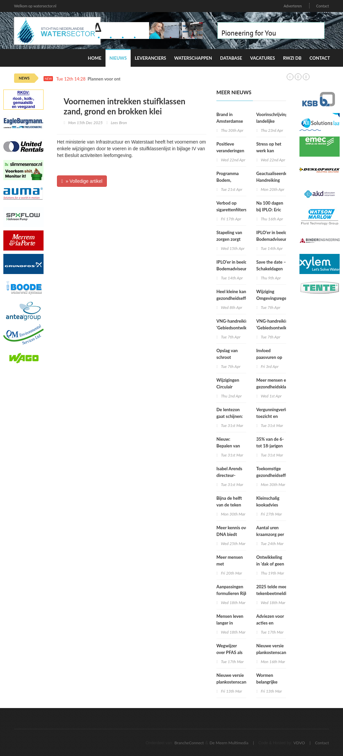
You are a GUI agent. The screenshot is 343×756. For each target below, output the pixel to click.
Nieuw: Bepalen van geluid (228, 445)
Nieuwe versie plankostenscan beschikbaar (271, 652)
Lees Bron (119, 122)
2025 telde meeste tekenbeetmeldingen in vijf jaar (276, 593)
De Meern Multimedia (229, 742)
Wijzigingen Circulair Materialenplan (231, 386)
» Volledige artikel (81, 181)
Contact (322, 6)
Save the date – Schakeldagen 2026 (271, 268)
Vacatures (262, 58)
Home (94, 58)
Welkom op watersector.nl (35, 6)
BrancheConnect (189, 742)
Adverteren (293, 6)
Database (231, 58)
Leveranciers (150, 58)
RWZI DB (292, 58)
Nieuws (118, 58)
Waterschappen (193, 58)
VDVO (299, 742)
